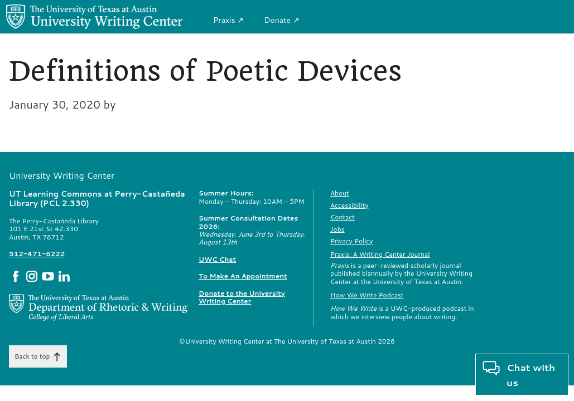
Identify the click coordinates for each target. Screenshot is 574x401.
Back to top (38, 356)
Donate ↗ (281, 20)
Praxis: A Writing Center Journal (380, 254)
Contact (342, 217)
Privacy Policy (351, 241)
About (339, 193)
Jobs (337, 229)
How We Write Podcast (366, 295)
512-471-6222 (37, 253)
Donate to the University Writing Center (242, 297)
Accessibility (349, 205)
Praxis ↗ (228, 20)
